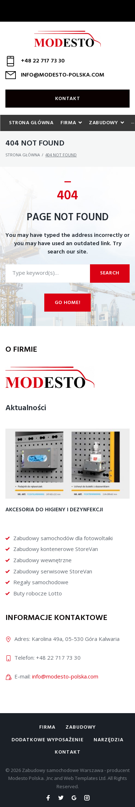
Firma (47, 727)
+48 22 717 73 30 (43, 61)
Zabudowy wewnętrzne (42, 560)
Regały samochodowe (40, 582)
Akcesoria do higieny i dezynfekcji (54, 510)
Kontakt (67, 99)
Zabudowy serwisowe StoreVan (52, 571)
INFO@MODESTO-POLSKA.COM (62, 75)
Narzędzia (108, 740)
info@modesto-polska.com (65, 676)
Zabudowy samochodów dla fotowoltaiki (63, 538)
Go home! (68, 303)
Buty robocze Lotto (37, 593)
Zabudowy (81, 727)
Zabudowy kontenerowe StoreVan (55, 548)
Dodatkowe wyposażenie (48, 740)
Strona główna (22, 154)
